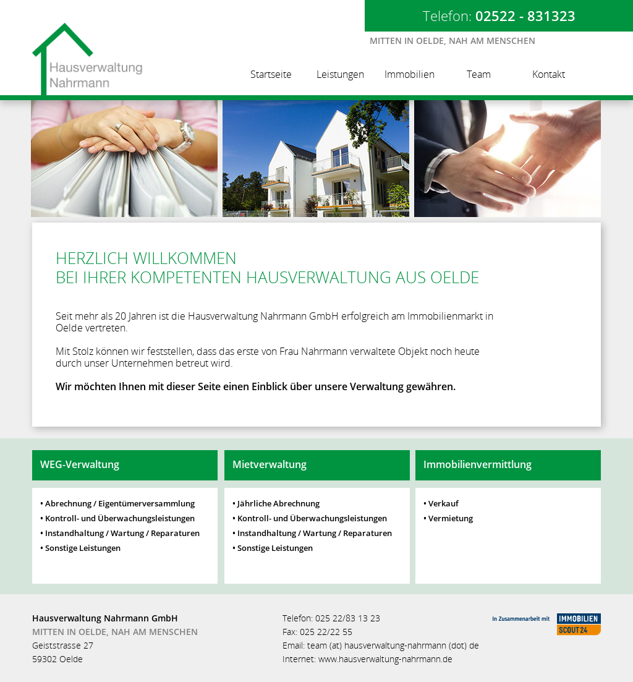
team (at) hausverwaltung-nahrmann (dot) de (393, 645)
